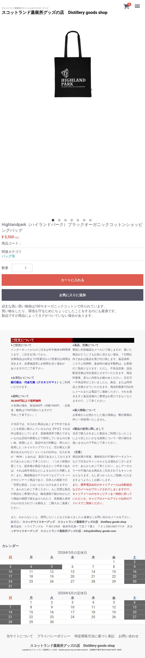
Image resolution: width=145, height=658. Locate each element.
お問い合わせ (129, 636)
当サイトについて (19, 636)
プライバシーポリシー (53, 636)
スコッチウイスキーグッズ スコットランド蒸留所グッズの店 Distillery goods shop (74, 521)
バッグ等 (8, 256)
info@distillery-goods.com (100, 531)
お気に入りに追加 (72, 295)
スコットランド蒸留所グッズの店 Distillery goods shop (54, 12)
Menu (138, 4)
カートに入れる (72, 280)
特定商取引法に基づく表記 (94, 636)
